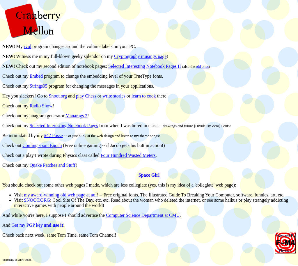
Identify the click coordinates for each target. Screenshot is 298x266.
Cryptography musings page (140, 56)
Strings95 (38, 86)
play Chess (86, 95)
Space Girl (149, 175)
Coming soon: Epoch (42, 145)
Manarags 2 (76, 115)
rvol (27, 46)
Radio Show (41, 105)
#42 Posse (53, 135)
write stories (113, 95)
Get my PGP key (37, 225)
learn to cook (144, 95)
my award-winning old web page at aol (60, 194)
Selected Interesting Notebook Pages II (144, 66)
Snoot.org (58, 95)
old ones (202, 66)
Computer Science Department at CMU (143, 215)
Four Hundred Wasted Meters (128, 155)
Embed (36, 76)
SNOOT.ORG (37, 200)
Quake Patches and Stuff (52, 165)
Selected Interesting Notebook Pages (64, 125)
